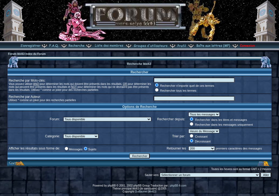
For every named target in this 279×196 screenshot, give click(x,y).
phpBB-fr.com (178, 185)
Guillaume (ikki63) (145, 191)
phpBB (112, 185)
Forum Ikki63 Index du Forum (27, 53)
